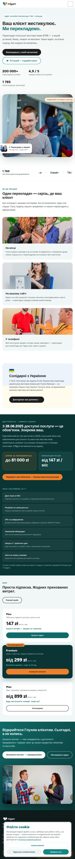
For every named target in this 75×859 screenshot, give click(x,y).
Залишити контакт (37, 671)
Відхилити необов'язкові (24, 852)
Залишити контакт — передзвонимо (24, 754)
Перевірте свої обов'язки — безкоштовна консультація (32, 477)
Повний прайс (12, 600)
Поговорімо (37, 708)
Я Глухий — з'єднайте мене (21, 60)
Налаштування (37, 845)
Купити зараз (37, 635)
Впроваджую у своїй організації (21, 52)
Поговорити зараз (60, 755)
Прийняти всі (56, 852)
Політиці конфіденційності (30, 839)
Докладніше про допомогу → (26, 399)
